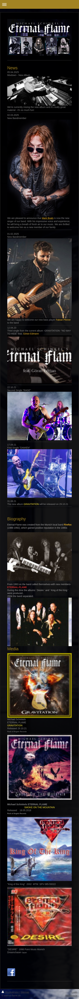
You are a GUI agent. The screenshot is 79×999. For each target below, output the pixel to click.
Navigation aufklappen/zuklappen (39, 4)
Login (74, 992)
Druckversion (10, 992)
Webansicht (71, 995)
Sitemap (25, 992)
